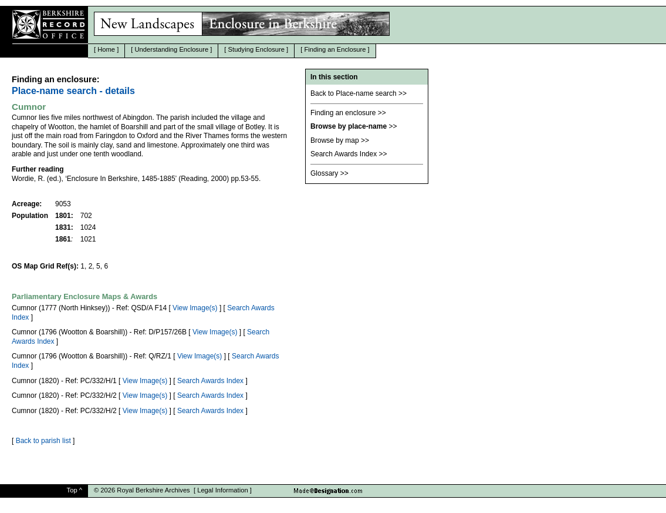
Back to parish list (43, 441)
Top (72, 490)
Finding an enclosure (343, 113)
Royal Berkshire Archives (153, 490)
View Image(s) (195, 308)
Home (106, 49)
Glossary (324, 173)
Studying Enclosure (256, 49)
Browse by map (334, 140)
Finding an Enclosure (335, 49)
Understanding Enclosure (172, 49)
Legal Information (222, 490)
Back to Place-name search (353, 93)
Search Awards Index (210, 381)
